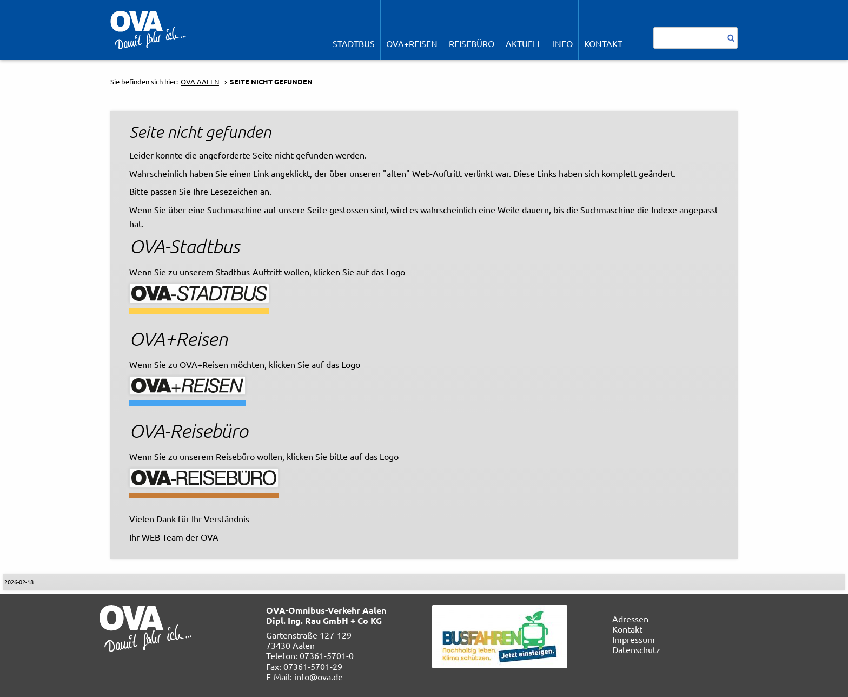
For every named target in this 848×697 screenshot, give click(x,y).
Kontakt (627, 628)
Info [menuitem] (563, 43)
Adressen (630, 618)
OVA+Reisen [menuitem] (412, 43)
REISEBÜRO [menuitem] (471, 43)
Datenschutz (636, 649)
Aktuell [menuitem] (523, 43)
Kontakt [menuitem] (603, 43)
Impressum (633, 639)
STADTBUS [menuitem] (354, 43)
